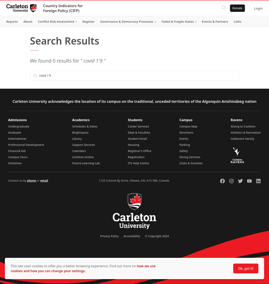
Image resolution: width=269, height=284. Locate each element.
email (44, 180)
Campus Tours (18, 157)
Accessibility (132, 236)
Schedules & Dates (84, 126)
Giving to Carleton (243, 126)
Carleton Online (83, 157)
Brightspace (80, 132)
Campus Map (188, 126)
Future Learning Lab (86, 163)
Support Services (83, 145)
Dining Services (189, 157)
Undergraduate (18, 126)
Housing (133, 145)
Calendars (79, 151)
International (17, 139)
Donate (237, 8)
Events (183, 139)
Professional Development (26, 145)
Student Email (137, 139)
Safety (183, 151)
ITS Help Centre (138, 163)
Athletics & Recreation (246, 132)
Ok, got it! (245, 268)
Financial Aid (16, 151)
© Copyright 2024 (157, 236)
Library (77, 139)
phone (32, 180)
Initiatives (15, 163)
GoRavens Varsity (242, 139)
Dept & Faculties (139, 132)
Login (258, 8)
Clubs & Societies (190, 163)
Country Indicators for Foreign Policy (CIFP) (63, 8)
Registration (136, 157)
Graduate (14, 132)
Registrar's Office (139, 151)
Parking (184, 145)
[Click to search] (223, 8)
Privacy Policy (109, 236)
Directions (186, 132)
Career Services (138, 126)
